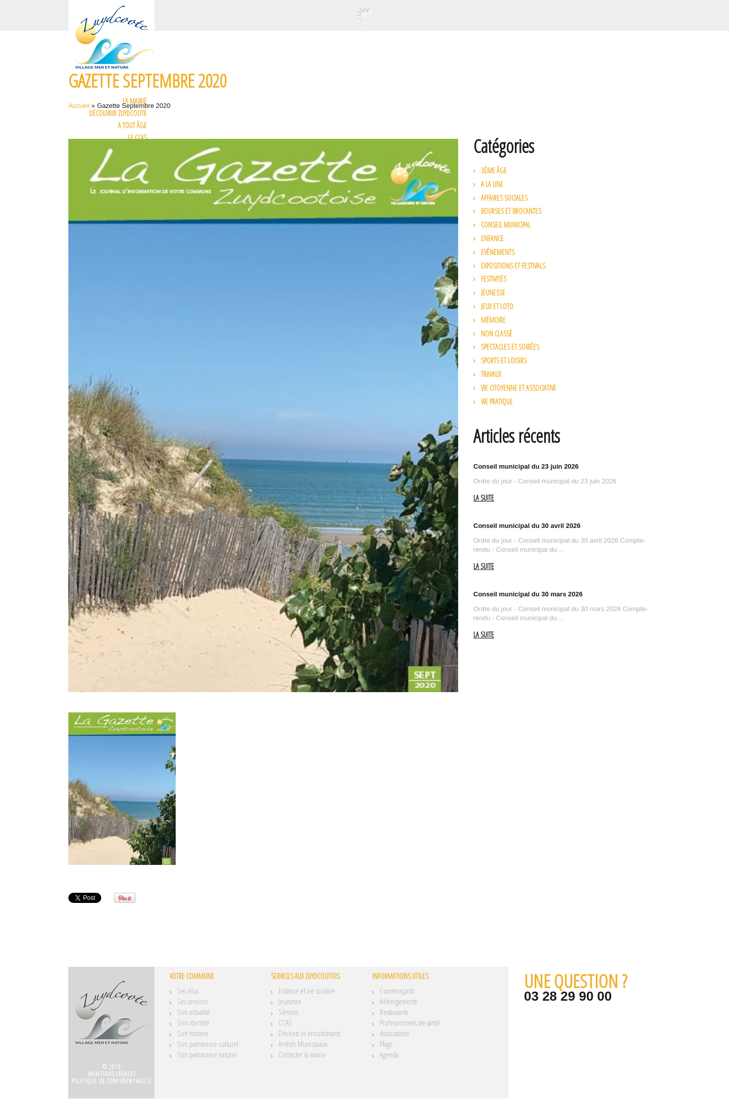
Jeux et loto (497, 306)
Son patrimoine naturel (207, 1054)
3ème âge (494, 170)
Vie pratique (497, 401)
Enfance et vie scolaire (306, 991)
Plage (386, 1044)
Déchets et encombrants (309, 1033)
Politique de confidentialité (111, 1081)
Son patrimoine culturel (207, 1044)
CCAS (285, 1022)
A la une (492, 184)
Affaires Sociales (504, 198)
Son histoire (193, 1033)
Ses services (192, 1001)
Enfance (492, 238)
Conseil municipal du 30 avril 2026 (527, 525)
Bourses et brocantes (511, 211)
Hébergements (398, 1001)
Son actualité (193, 1012)
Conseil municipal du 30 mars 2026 (528, 594)
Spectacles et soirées (510, 347)
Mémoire (493, 320)
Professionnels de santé (410, 1022)
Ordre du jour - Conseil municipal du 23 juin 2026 (545, 481)
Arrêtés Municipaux (303, 1044)
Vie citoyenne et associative (518, 388)
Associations (394, 1033)
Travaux (491, 374)
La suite (483, 498)
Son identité (193, 1022)
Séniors (288, 1012)
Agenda (389, 1054)
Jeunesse (493, 292)
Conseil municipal (506, 225)
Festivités (493, 279)
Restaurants (394, 1012)
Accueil (79, 105)
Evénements (497, 252)
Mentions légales (112, 1074)
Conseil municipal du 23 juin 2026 (526, 466)
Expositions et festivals (513, 266)
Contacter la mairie (302, 1054)
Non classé (496, 333)
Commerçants (397, 991)
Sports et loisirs (503, 360)
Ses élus (187, 991)
